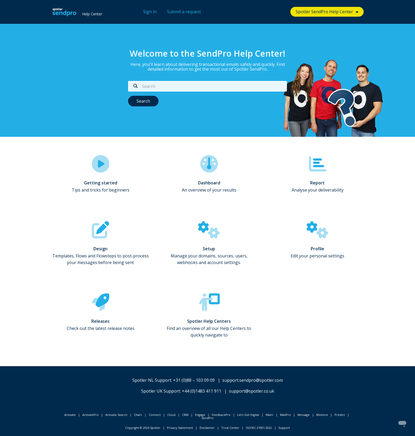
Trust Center (230, 428)
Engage (200, 415)
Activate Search (116, 415)
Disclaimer (207, 428)
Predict (340, 415)
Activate (70, 415)
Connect (155, 415)
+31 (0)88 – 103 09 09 (194, 380)
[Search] (207, 86)
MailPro (285, 415)
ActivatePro (90, 415)
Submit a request (184, 12)
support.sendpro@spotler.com (252, 380)
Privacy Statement (180, 428)
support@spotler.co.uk (251, 391)
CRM (185, 415)
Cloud (171, 415)
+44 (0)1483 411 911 (201, 391)
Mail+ (269, 415)
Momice (322, 415)
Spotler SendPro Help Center (324, 12)
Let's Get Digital (248, 415)
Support (284, 428)
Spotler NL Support (151, 380)
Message (303, 415)
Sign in (150, 12)
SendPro (207, 418)
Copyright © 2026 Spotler (142, 428)
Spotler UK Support (160, 391)
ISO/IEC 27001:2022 (259, 428)
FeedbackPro (221, 415)
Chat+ (138, 415)
